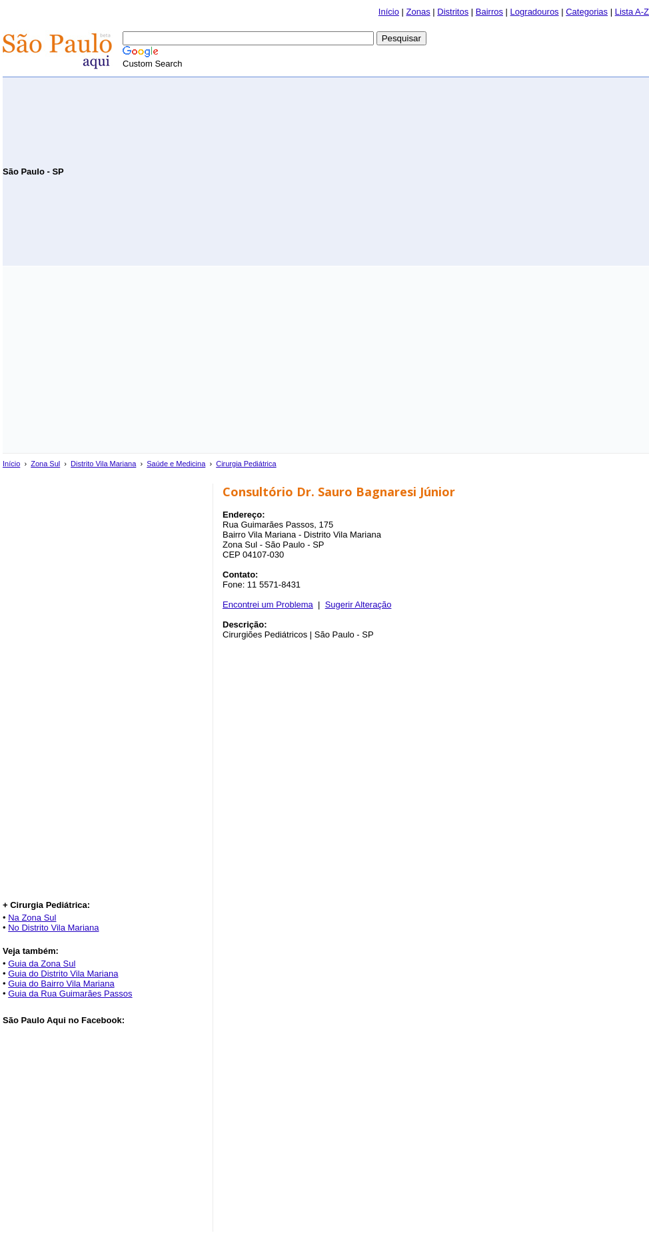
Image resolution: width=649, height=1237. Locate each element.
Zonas (418, 12)
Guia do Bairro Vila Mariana (61, 984)
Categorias (587, 12)
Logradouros (534, 12)
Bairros (489, 12)
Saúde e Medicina (176, 464)
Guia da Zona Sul (41, 964)
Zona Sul (45, 464)
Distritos (452, 12)
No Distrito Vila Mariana (53, 928)
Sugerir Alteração (358, 605)
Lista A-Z (632, 12)
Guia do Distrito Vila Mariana (63, 974)
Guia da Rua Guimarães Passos (70, 994)
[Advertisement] (493, 170)
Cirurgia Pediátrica (246, 464)
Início (388, 12)
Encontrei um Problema (268, 605)
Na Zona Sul (32, 918)
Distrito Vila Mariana (103, 464)
